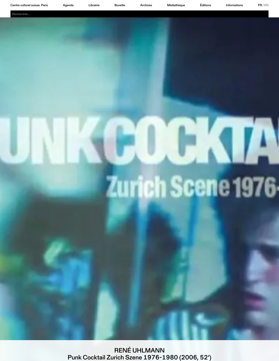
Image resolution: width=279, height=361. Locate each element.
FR (260, 5)
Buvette (120, 5)
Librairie (94, 5)
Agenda (68, 5)
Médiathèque (176, 5)
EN (266, 5)
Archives (146, 5)
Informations (234, 5)
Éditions (205, 5)
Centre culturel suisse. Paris (29, 5)
